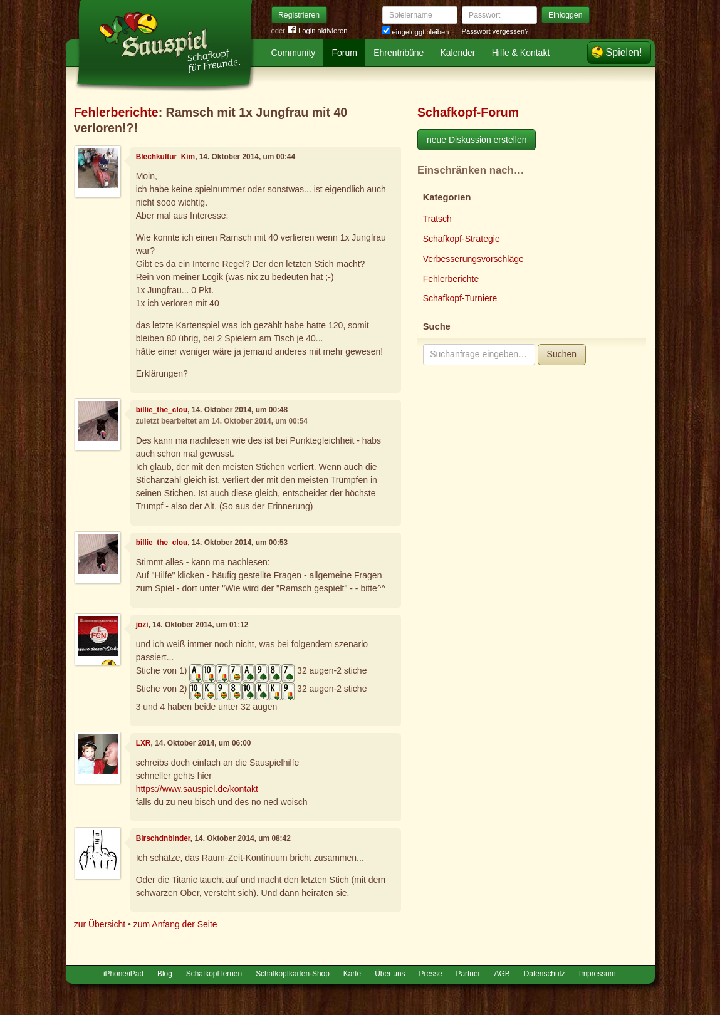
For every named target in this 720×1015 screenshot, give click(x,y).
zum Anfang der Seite (175, 924)
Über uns (390, 973)
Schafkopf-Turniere (460, 298)
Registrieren (299, 15)
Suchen (562, 354)
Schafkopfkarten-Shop (293, 973)
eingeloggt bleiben (415, 32)
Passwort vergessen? (495, 31)
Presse (430, 973)
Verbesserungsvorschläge (473, 259)
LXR (143, 743)
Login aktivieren (317, 31)
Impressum (597, 973)
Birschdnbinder (163, 838)
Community (293, 53)
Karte (352, 973)
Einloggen (565, 15)
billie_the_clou (162, 409)
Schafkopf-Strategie (461, 239)
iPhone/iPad (123, 973)
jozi (142, 624)
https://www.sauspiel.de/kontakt (197, 789)
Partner (468, 973)
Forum (344, 53)
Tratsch (437, 219)
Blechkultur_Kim (166, 156)
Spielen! (624, 52)
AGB (502, 973)
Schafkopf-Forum (468, 112)
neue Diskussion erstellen (477, 140)
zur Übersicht (99, 924)
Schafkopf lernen (214, 973)
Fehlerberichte (116, 112)
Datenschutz (544, 973)
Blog (164, 973)
